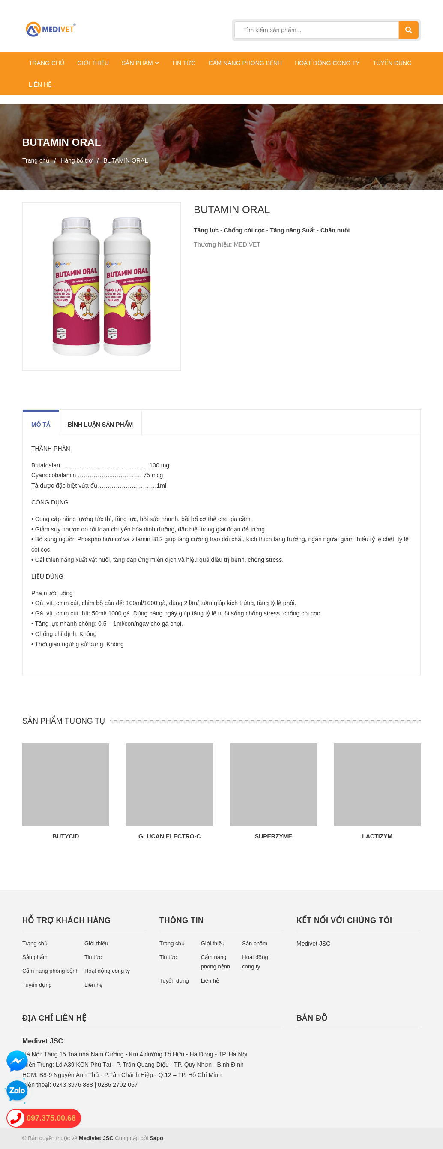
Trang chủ (35, 943)
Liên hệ (93, 985)
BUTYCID (65, 836)
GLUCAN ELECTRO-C (169, 836)
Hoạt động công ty (107, 971)
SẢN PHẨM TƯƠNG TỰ (63, 721)
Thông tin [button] (181, 920)
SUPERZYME (273, 836)
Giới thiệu (96, 943)
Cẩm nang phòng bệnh (50, 971)
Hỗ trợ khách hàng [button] (66, 920)
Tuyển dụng (37, 985)
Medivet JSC (313, 943)
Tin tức (93, 957)
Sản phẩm (35, 957)
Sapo (156, 1138)
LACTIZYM (377, 836)
